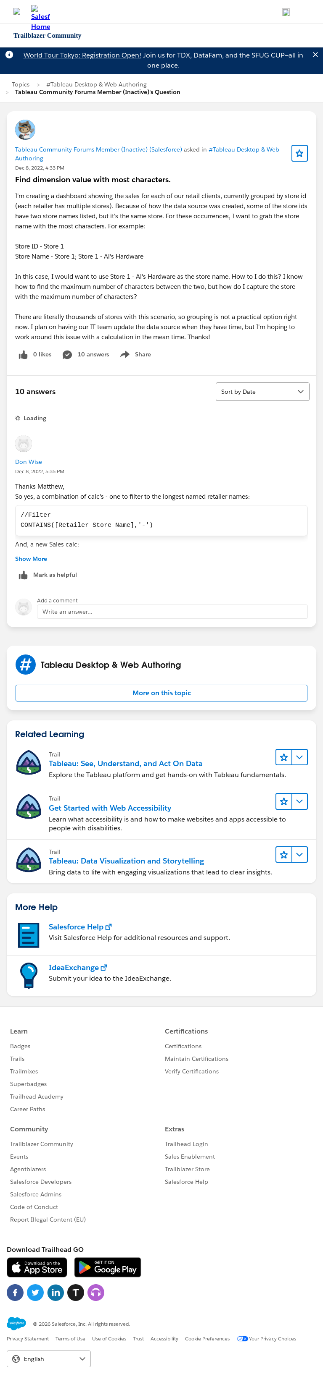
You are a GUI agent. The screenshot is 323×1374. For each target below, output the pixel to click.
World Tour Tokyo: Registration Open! (82, 55)
